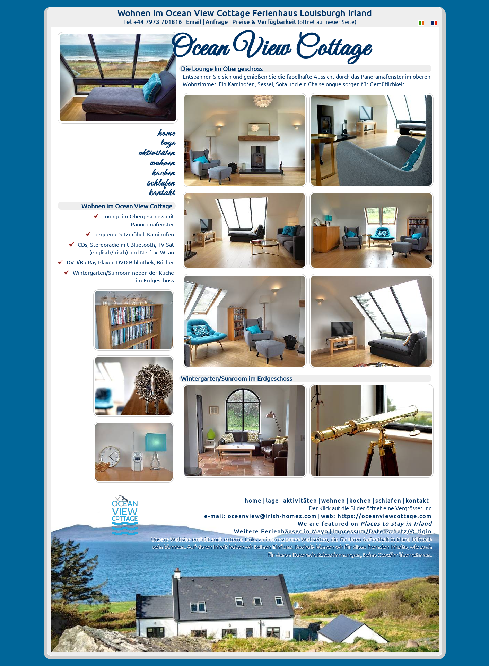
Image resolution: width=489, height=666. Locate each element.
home (166, 134)
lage (167, 143)
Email (193, 21)
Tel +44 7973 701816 (152, 21)
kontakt (162, 193)
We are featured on (365, 523)
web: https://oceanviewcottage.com (376, 515)
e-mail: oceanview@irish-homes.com (260, 515)
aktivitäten (156, 153)
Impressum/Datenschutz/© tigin (382, 531)
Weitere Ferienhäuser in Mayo (281, 531)
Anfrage (217, 21)
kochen (163, 174)
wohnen (162, 164)
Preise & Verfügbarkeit (264, 21)
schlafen (161, 184)
